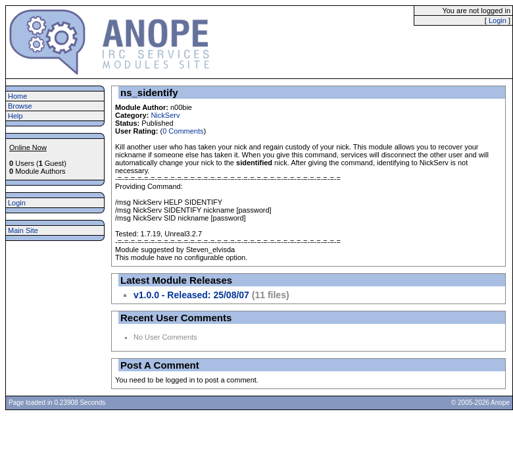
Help (15, 116)
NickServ (165, 115)
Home (17, 96)
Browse (20, 106)
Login (497, 20)
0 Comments (182, 131)
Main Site (23, 230)
